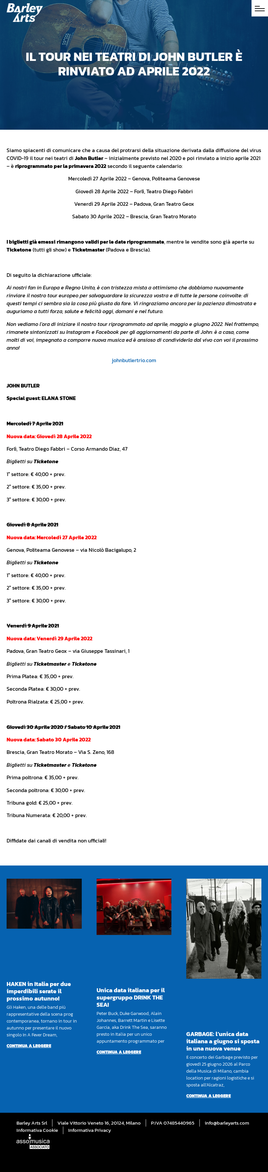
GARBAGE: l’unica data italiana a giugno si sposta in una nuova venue (222, 1041)
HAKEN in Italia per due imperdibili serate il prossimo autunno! (39, 991)
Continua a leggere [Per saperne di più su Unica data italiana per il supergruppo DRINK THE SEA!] (119, 1052)
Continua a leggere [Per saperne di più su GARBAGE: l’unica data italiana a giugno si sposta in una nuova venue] (208, 1096)
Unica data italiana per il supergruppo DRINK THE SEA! (131, 997)
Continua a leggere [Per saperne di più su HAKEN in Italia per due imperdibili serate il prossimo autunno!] (29, 1046)
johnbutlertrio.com (134, 360)
